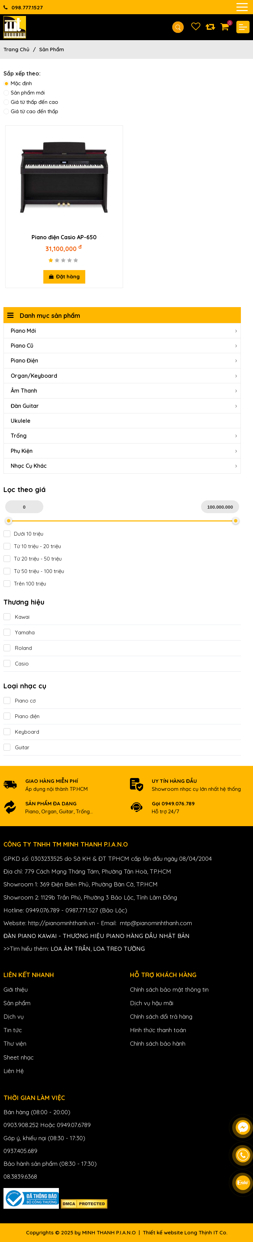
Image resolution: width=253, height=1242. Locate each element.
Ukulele (20, 420)
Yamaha (19, 632)
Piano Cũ (124, 345)
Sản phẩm (51, 49)
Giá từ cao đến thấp (30, 111)
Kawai (16, 617)
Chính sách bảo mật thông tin (169, 989)
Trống (124, 435)
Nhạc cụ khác (124, 465)
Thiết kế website (163, 1232)
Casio (16, 663)
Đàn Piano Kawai (30, 935)
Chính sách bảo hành (157, 1043)
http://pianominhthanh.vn (61, 923)
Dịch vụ (13, 1016)
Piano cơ (19, 700)
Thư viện (14, 1043)
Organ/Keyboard (124, 375)
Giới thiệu (15, 989)
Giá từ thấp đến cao (30, 102)
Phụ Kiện (124, 450)
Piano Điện (124, 360)
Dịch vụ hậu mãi (151, 1003)
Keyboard (21, 732)
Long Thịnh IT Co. (205, 1232)
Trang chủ (16, 49)
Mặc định (17, 83)
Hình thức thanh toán (158, 1030)
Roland (17, 648)
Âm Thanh (124, 390)
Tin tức (12, 1030)
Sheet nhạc (18, 1057)
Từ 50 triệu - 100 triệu (33, 571)
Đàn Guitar (124, 405)
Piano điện (21, 716)
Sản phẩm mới (24, 92)
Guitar (16, 747)
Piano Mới (124, 330)
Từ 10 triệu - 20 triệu (32, 546)
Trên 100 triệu (24, 583)
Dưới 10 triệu (23, 533)
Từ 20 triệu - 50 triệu (32, 558)
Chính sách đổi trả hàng (161, 1016)
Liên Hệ (13, 1070)
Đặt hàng (64, 276)
